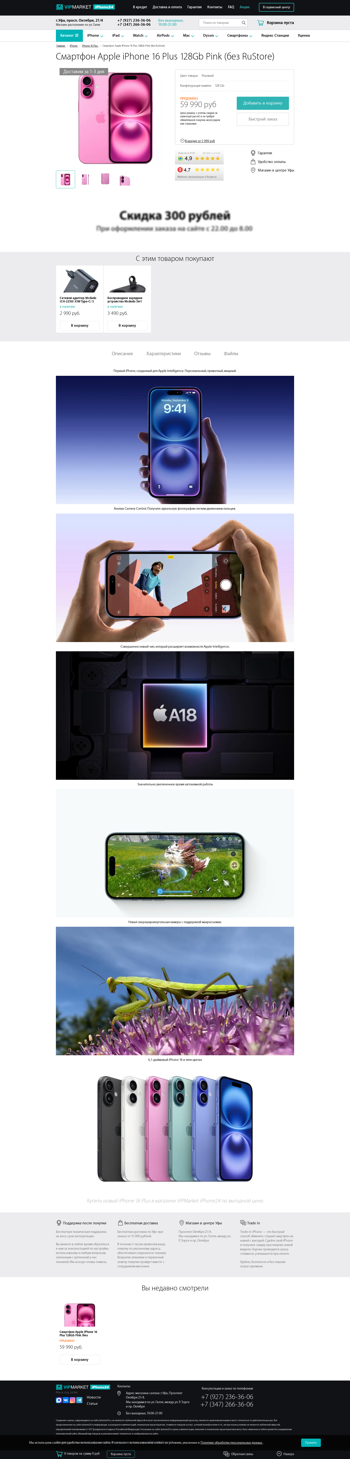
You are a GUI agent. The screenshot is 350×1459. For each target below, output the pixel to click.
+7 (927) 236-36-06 (134, 20)
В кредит (140, 7)
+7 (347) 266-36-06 (134, 25)
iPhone (93, 36)
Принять (311, 1442)
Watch (138, 36)
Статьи (92, 1404)
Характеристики (163, 353)
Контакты (214, 7)
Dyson (208, 36)
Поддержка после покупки (81, 1223)
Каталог (69, 35)
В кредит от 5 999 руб (200, 141)
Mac (186, 36)
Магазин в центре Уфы (276, 170)
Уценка (304, 36)
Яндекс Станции (275, 36)
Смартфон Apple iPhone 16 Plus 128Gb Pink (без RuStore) (78, 1335)
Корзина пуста (121, 1454)
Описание (122, 353)
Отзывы (202, 353)
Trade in (250, 1223)
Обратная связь (242, 1454)
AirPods (163, 36)
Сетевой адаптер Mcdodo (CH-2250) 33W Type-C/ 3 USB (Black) (78, 301)
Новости (94, 1397)
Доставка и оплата (167, 7)
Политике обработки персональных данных (232, 1442)
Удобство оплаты (272, 162)
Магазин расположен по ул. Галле (83, 22)
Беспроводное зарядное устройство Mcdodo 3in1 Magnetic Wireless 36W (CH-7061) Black (126, 303)
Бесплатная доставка (137, 1223)
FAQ (231, 7)
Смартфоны (237, 36)
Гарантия (194, 7)
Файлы (231, 353)
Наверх (288, 1454)
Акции (244, 7)
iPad (116, 36)
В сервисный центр (276, 7)
